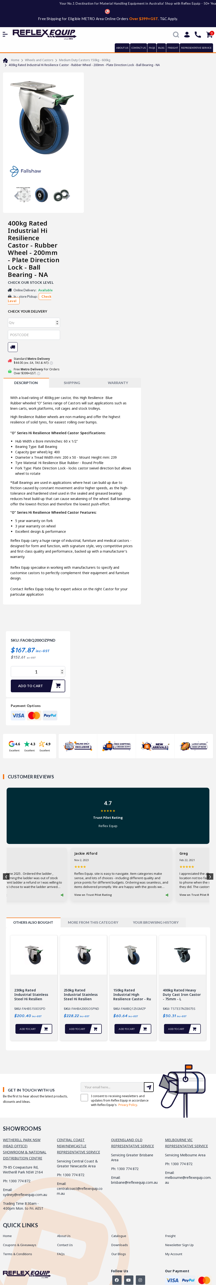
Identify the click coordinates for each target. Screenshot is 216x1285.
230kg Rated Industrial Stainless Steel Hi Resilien (31, 994)
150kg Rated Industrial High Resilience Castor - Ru (132, 994)
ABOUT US (122, 47)
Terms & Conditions (17, 1254)
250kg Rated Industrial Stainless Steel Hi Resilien (81, 994)
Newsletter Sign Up (179, 1245)
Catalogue (118, 1236)
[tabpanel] (34, 988)
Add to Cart (41, 686)
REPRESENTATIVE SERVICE (196, 47)
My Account (173, 1254)
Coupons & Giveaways (19, 1245)
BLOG (161, 47)
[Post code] (34, 335)
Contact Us (65, 1245)
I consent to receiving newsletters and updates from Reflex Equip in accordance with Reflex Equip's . (115, 1100)
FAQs (152, 47)
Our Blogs (118, 1254)
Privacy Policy (127, 1105)
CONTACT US (138, 47)
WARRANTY (118, 383)
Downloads (119, 1245)
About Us (64, 1236)
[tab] (26, 383)
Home (7, 1236)
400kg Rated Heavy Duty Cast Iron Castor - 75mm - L (182, 994)
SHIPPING (72, 383)
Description (26, 383)
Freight (170, 1236)
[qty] (34, 323)
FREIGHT (173, 47)
